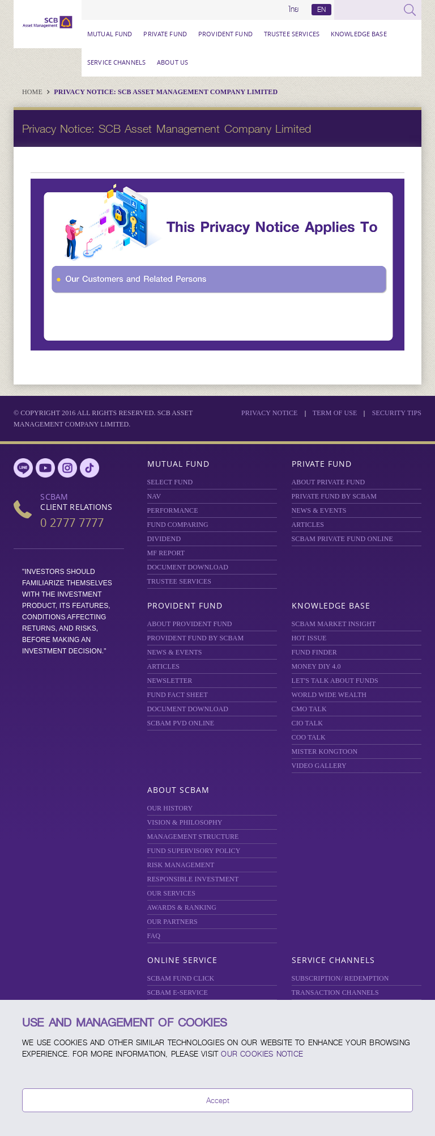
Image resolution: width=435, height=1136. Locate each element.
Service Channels (116, 62)
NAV (154, 496)
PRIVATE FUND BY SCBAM (334, 496)
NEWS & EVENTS (319, 510)
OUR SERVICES (171, 893)
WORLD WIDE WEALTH (329, 695)
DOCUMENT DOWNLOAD (188, 567)
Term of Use (335, 413)
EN (321, 9)
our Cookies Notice (262, 1054)
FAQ (154, 936)
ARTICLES (308, 525)
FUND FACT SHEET (177, 695)
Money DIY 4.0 (316, 666)
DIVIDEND (164, 539)
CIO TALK (307, 723)
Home (33, 92)
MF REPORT (166, 553)
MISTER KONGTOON (325, 751)
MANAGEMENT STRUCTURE (193, 837)
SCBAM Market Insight (334, 624)
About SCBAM (178, 789)
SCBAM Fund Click (181, 978)
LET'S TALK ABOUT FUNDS (335, 681)
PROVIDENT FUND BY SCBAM (195, 638)
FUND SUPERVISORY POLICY (194, 851)
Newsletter (170, 681)
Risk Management (181, 865)
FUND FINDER (314, 652)
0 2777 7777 (72, 522)
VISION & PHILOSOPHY (185, 822)
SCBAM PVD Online (181, 723)
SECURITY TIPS (396, 413)
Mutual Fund (109, 33)
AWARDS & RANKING (181, 907)
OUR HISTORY (170, 808)
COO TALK (309, 737)
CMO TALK (309, 709)
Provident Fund (225, 33)
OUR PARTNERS (172, 922)
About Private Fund (328, 482)
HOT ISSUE (309, 638)
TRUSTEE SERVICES (291, 33)
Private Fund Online (342, 539)
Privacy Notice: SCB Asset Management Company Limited (166, 92)
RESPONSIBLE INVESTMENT (193, 879)
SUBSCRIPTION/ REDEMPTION (340, 978)
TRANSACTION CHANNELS (335, 992)
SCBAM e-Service (177, 992)
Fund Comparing (177, 525)
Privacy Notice (269, 413)
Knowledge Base (359, 33)
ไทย (294, 9)
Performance (172, 510)
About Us (172, 62)
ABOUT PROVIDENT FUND (189, 624)
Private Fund (165, 33)
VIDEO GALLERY (319, 766)
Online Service (182, 960)
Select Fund (170, 482)
